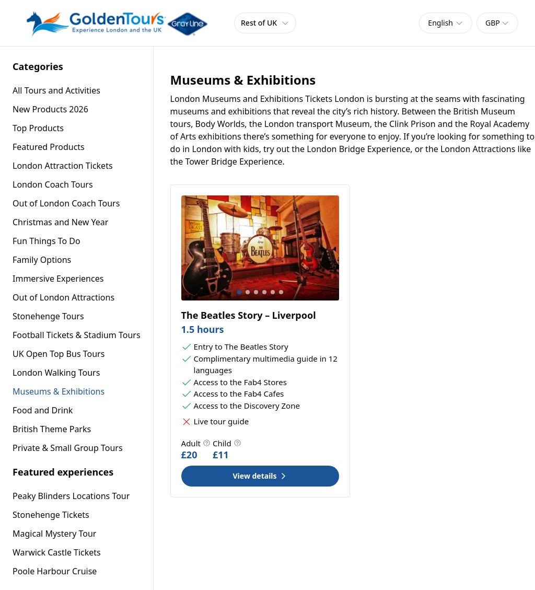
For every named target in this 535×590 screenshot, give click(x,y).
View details (260, 476)
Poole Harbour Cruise (55, 571)
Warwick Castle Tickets (57, 552)
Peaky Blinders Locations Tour (71, 496)
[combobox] (445, 23)
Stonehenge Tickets (51, 514)
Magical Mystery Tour (54, 533)
